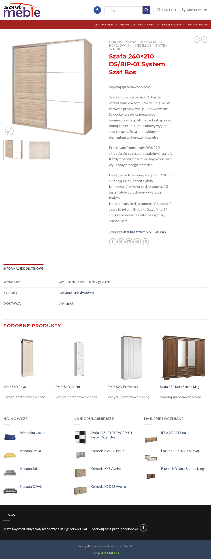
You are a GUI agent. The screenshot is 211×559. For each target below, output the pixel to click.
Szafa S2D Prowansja (123, 387)
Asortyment (148, 24)
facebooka (129, 529)
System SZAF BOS (147, 232)
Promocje (127, 24)
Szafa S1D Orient (67, 387)
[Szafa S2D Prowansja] (132, 358)
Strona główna (122, 42)
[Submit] (146, 10)
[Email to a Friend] (129, 242)
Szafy (163, 232)
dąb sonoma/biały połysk (76, 292)
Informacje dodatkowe (23, 268)
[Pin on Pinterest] (137, 242)
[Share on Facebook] (113, 242)
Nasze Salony (173, 24)
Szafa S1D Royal (14, 387)
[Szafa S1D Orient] (79, 358)
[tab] (23, 268)
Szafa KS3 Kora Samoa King (179, 387)
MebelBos (143, 45)
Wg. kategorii (198, 24)
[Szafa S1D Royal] (27, 358)
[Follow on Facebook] (97, 10)
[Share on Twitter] (121, 242)
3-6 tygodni (67, 303)
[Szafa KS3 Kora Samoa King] (184, 358)
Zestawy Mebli (105, 24)
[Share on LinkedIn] (145, 242)
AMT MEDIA (110, 553)
